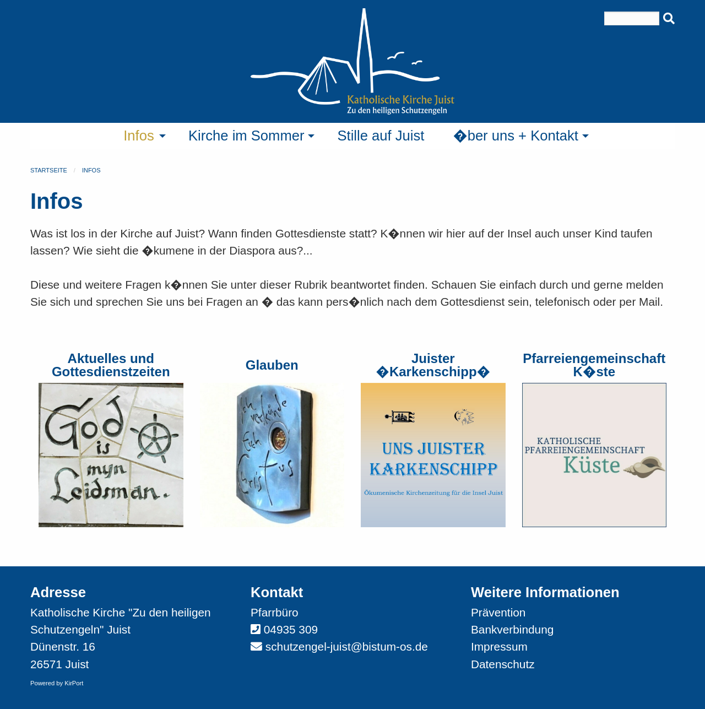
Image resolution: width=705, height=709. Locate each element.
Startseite (48, 170)
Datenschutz (503, 664)
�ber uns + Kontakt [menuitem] (515, 135)
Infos (91, 170)
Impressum (499, 646)
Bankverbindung (512, 629)
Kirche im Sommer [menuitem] (246, 135)
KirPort (73, 683)
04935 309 (291, 629)
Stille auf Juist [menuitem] (380, 135)
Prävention (498, 612)
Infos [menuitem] (138, 135)
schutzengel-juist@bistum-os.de (346, 646)
